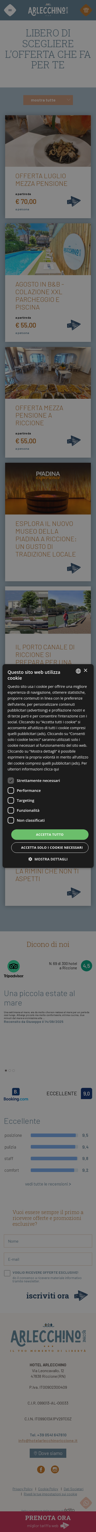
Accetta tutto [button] (49, 834)
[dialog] (47, 766)
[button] (48, 859)
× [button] (85, 671)
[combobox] (78, 671)
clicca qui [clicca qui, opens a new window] (51, 769)
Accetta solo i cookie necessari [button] (52, 847)
